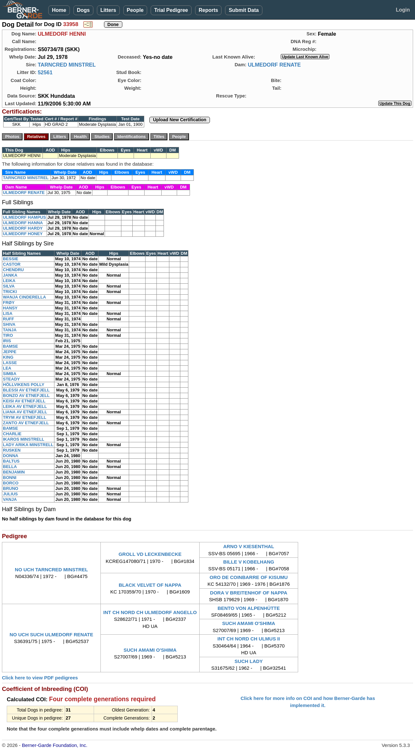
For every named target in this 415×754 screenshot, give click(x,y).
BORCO (10, 483)
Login (403, 10)
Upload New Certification (179, 119)
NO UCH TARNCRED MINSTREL (51, 569)
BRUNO (10, 488)
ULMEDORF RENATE (274, 65)
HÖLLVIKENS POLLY (23, 384)
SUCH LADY (249, 661)
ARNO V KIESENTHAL (248, 546)
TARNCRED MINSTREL (67, 65)
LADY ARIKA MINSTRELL (28, 444)
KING (8, 357)
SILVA (8, 286)
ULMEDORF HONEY (23, 233)
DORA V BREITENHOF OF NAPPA (248, 592)
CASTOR (12, 264)
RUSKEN (12, 450)
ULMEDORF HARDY (23, 228)
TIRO (8, 335)
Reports (208, 10)
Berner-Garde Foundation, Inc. (54, 745)
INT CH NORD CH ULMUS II (248, 638)
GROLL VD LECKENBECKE (150, 554)
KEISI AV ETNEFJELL (24, 401)
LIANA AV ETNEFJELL (25, 411)
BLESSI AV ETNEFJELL (26, 390)
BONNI (9, 477)
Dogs (83, 10)
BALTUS (11, 461)
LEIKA (9, 280)
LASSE (10, 362)
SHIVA (9, 324)
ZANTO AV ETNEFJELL (26, 422)
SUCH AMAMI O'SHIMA (248, 623)
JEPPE (9, 351)
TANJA (9, 329)
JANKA (10, 275)
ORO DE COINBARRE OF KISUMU (249, 577)
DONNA (10, 455)
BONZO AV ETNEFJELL (26, 395)
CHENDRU (13, 269)
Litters (108, 10)
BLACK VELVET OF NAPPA (150, 585)
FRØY (8, 302)
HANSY (10, 308)
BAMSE (10, 346)
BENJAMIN (14, 472)
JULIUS (10, 494)
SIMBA (9, 373)
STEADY (11, 379)
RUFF (8, 319)
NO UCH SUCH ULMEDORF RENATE (51, 634)
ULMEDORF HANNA (23, 222)
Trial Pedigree (171, 10)
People (135, 10)
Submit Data (244, 10)
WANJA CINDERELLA (24, 297)
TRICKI (10, 291)
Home (59, 10)
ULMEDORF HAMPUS (24, 217)
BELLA (10, 466)
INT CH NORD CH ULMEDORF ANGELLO (150, 612)
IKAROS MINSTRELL (23, 439)
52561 (45, 72)
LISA (8, 313)
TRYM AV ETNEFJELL (24, 417)
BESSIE (10, 258)
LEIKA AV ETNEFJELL (25, 406)
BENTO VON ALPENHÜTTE (249, 608)
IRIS (7, 340)
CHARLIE (12, 433)
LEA (7, 368)
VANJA (10, 499)
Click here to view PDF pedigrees (40, 677)
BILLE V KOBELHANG (248, 562)
